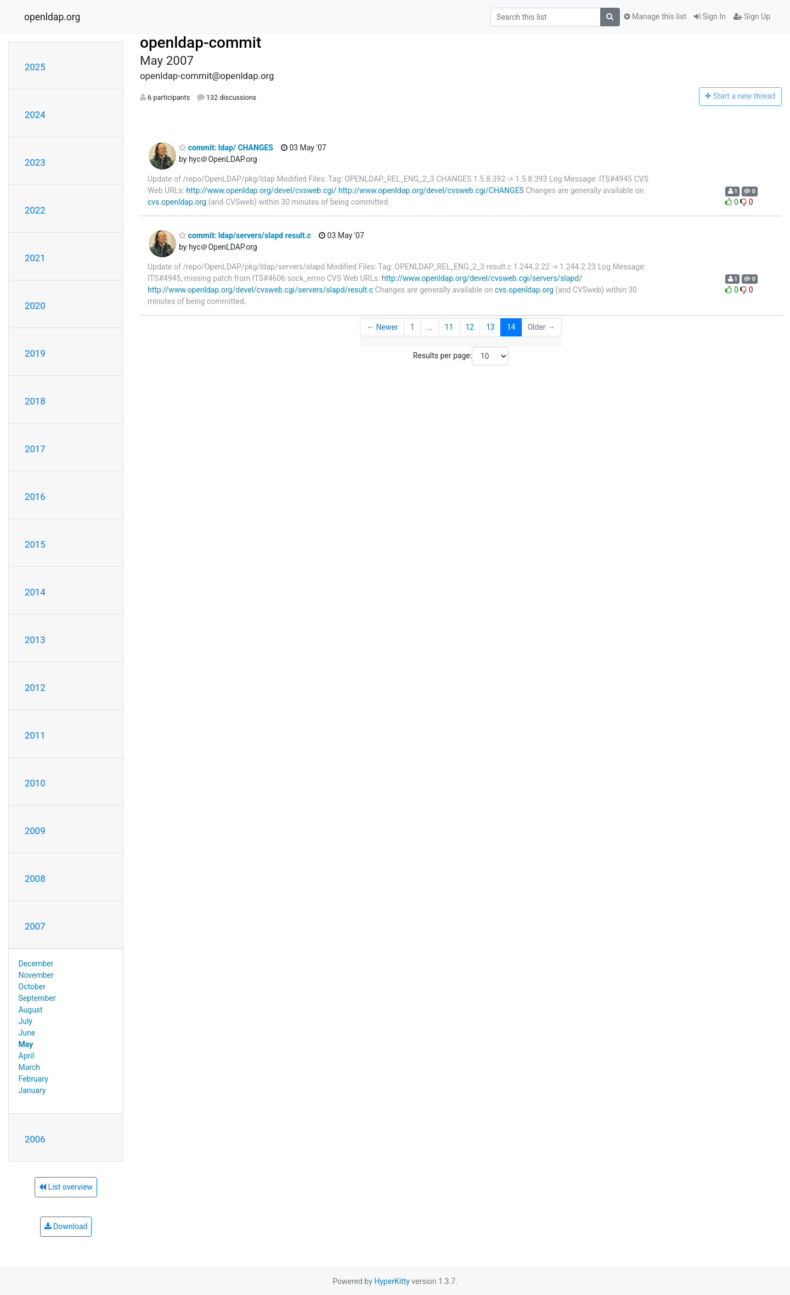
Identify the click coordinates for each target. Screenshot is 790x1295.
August (31, 1009)
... (429, 327)
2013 (35, 639)
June (27, 1032)
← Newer (382, 327)
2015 (35, 544)
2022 (35, 210)
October (32, 986)
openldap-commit (200, 42)
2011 (35, 735)
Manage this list (655, 16)
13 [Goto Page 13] (490, 327)
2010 (35, 783)
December (36, 963)
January (32, 1090)
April (27, 1055)
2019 (35, 353)
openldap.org (52, 17)
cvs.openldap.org (177, 202)
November (36, 975)
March (30, 1067)
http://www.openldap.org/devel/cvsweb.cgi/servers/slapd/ (482, 278)
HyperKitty (392, 1281)
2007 (35, 926)
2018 (35, 401)
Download (66, 1226)
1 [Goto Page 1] (412, 327)
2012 (35, 687)
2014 (35, 592)
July (25, 1021)
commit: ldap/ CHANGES (226, 147)
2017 (35, 448)
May (26, 1044)
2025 (35, 66)
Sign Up (751, 16)
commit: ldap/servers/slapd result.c (245, 235)
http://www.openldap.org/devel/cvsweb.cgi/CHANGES (431, 190)
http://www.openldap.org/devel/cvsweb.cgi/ (261, 190)
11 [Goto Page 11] (448, 327)
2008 (35, 878)
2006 (35, 1139)
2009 (35, 830)
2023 (35, 162)
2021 (35, 257)
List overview (66, 1187)
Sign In (710, 16)
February (33, 1078)
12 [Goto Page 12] (469, 327)
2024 (35, 114)
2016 (35, 496)
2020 (35, 305)
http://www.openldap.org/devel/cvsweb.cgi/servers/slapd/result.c (260, 289)
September (37, 998)
